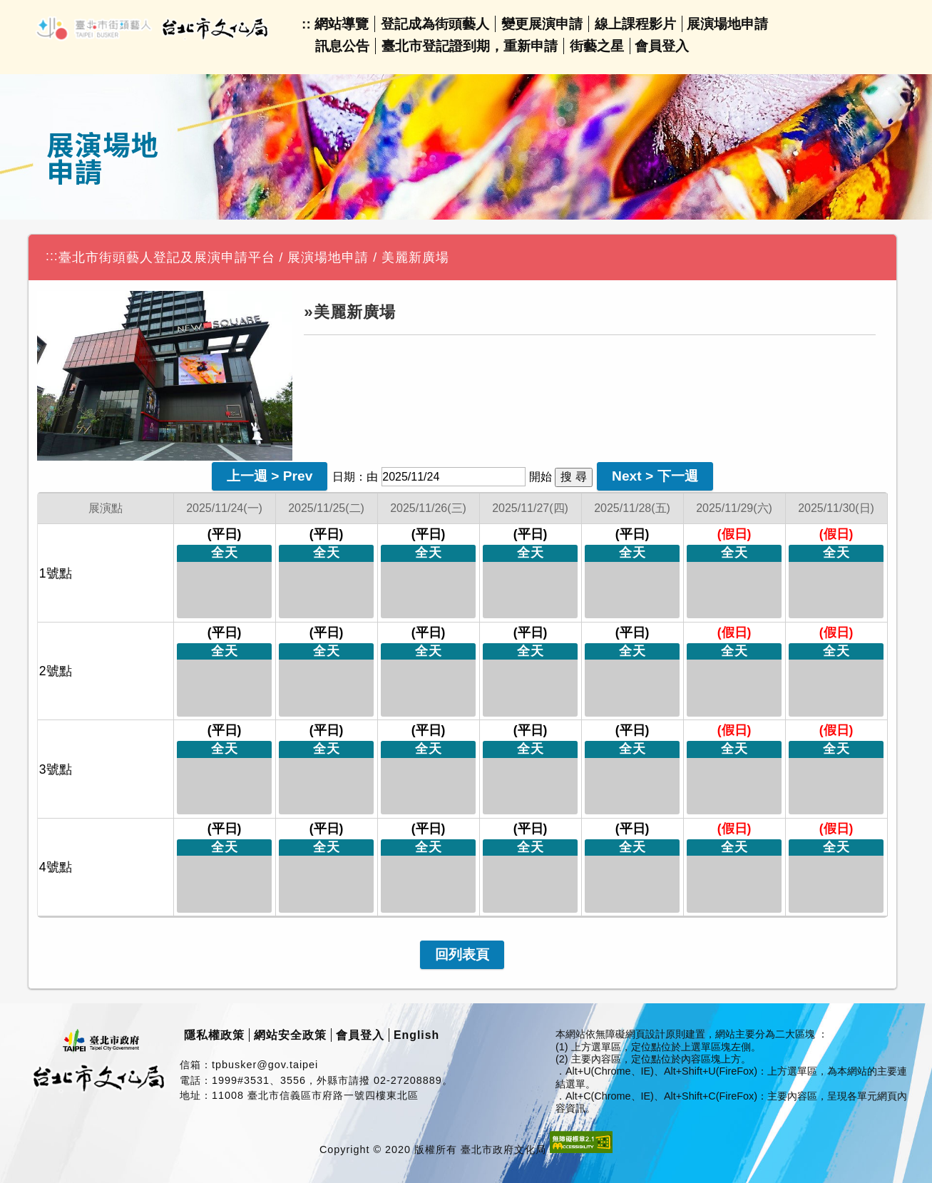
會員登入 (662, 46)
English (416, 1035)
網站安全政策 (290, 1035)
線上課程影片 (635, 23)
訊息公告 (342, 46)
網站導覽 (341, 23)
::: (52, 256)
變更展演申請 (542, 23)
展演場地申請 (727, 23)
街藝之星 (597, 46)
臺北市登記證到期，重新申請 (469, 46)
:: (306, 23)
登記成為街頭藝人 (435, 23)
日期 (343, 477)
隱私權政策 (214, 1035)
